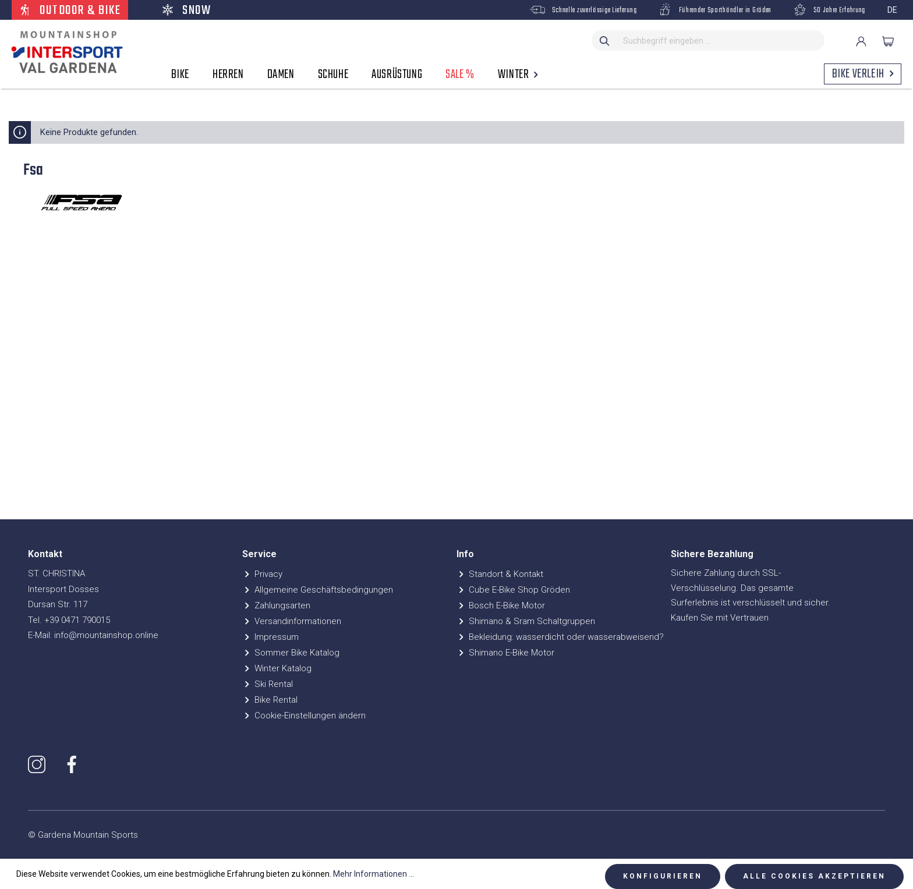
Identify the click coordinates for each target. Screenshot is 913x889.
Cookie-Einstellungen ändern (304, 715)
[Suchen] (605, 40)
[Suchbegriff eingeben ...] (721, 40)
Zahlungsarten (276, 605)
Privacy (262, 574)
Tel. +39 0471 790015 (69, 620)
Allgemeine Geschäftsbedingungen (317, 590)
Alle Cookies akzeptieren (814, 876)
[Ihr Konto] (861, 41)
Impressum (270, 637)
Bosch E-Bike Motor (500, 605)
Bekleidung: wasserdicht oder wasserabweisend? (560, 637)
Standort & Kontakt (499, 574)
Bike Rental (270, 700)
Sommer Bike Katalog (290, 652)
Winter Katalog (277, 668)
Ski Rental (267, 684)
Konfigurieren (662, 876)
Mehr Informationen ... (373, 874)
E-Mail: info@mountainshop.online (93, 635)
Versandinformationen (291, 621)
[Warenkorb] (888, 41)
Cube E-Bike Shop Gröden (513, 590)
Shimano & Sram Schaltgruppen (525, 621)
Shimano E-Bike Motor (505, 652)
